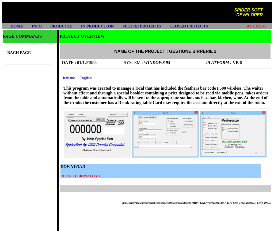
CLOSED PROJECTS (188, 26)
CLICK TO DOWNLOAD (80, 176)
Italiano (69, 78)
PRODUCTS (61, 26)
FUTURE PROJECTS (141, 26)
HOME (16, 26)
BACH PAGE (19, 52)
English (85, 78)
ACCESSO (256, 26)
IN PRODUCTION (97, 26)
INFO (37, 26)
